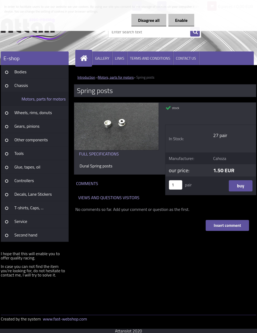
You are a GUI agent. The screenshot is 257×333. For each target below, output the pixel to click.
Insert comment (227, 225)
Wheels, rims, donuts (33, 112)
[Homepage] (86, 58)
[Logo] (37, 31)
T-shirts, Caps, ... (29, 207)
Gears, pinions (27, 126)
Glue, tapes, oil (27, 167)
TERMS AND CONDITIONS (150, 58)
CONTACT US (186, 58)
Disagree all (149, 20)
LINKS (119, 58)
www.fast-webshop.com (65, 319)
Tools (19, 153)
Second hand (25, 235)
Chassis (21, 85)
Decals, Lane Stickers (33, 194)
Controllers (24, 180)
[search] (195, 32)
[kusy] (175, 185)
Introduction (86, 77)
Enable (181, 20)
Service (20, 221)
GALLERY (102, 58)
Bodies (20, 72)
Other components (31, 140)
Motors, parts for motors (44, 99)
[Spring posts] (116, 105)
